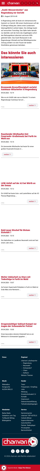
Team (23, 384)
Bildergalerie (6, 420)
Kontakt (24, 397)
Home (4, 357)
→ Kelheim (25, 373)
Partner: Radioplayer (28, 425)
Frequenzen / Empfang (29, 387)
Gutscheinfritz (26, 423)
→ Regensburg (26, 363)
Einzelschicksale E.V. (28, 394)
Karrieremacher (26, 413)
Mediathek (6, 410)
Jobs (23, 389)
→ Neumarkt (25, 365)
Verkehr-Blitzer (26, 418)
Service (24, 410)
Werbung (24, 392)
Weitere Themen (27, 375)
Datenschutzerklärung (29, 402)
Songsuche (6, 387)
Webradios (6, 384)
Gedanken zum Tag (9, 416)
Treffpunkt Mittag (8, 418)
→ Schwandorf (26, 368)
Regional (24, 357)
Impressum (25, 399)
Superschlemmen (27, 420)
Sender (23, 381)
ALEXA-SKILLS (7, 389)
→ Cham (24, 370)
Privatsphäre (25, 428)
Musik (4, 381)
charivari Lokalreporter (29, 361)
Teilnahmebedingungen (29, 404)
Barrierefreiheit (26, 430)
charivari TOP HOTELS (29, 416)
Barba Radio (6, 413)
